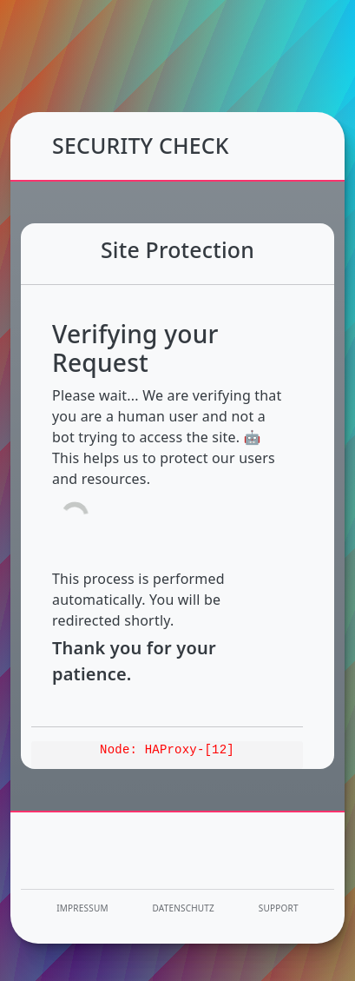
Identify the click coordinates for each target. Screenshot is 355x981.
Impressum (82, 908)
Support (279, 908)
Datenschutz (184, 908)
